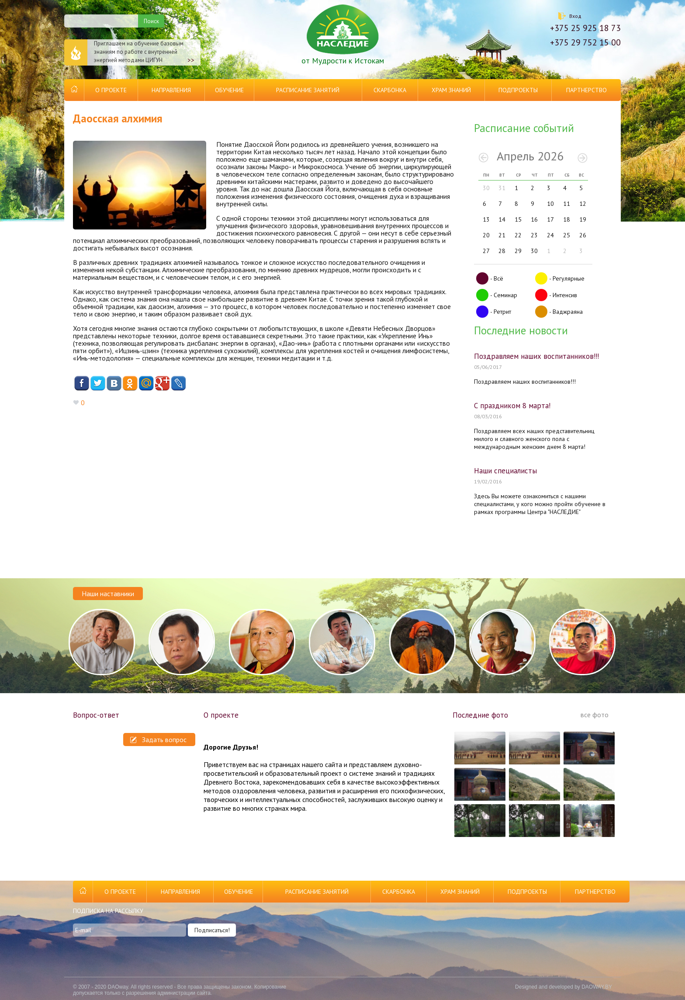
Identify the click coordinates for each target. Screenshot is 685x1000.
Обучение (229, 90)
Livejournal (178, 383)
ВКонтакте (113, 383)
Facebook (81, 383)
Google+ (162, 383)
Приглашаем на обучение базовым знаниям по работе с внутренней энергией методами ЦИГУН (129, 52)
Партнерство (586, 90)
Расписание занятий (307, 90)
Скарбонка (390, 90)
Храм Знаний (451, 90)
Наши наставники (108, 593)
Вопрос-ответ (96, 715)
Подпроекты (518, 90)
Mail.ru (146, 383)
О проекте (111, 90)
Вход (575, 16)
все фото (595, 714)
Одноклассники (130, 383)
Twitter (97, 383)
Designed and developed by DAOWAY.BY (563, 987)
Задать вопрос (158, 739)
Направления (171, 90)
